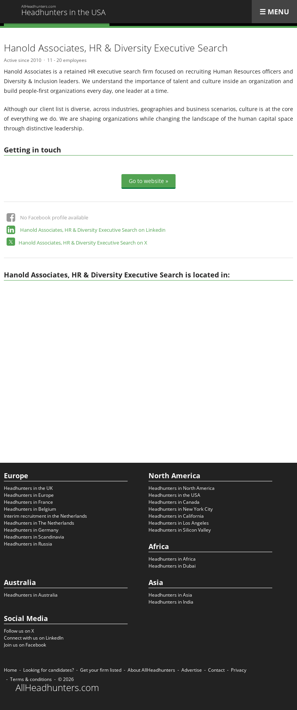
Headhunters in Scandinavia (34, 537)
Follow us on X (19, 631)
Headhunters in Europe (29, 495)
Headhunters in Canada (174, 502)
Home (10, 670)
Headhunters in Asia (170, 595)
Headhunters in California (176, 516)
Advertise (191, 670)
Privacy (238, 670)
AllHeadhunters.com (57, 687)
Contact (216, 670)
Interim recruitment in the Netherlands (45, 516)
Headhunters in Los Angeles (178, 523)
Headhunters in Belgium (30, 509)
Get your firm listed (100, 670)
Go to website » (148, 181)
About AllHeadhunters (151, 670)
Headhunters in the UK (28, 488)
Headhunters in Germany (31, 530)
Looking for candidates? (48, 670)
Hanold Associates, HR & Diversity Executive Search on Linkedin (93, 229)
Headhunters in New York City (180, 509)
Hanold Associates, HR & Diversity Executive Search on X (83, 242)
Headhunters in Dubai (172, 566)
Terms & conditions (31, 679)
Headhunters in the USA (174, 495)
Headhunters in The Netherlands (39, 523)
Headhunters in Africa (172, 559)
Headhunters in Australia (31, 595)
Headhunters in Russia (28, 544)
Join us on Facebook (25, 645)
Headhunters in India (170, 602)
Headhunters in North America (181, 488)
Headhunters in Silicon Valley (179, 530)
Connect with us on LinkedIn (33, 638)
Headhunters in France (28, 502)
